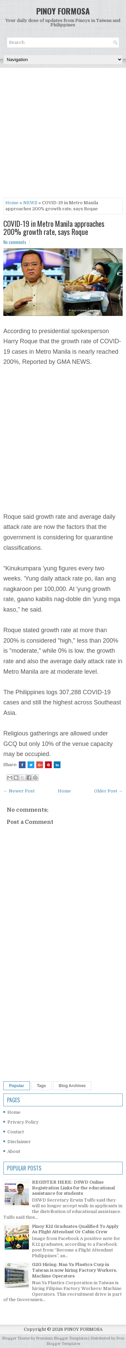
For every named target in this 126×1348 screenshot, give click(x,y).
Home (11, 202)
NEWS (30, 202)
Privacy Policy (23, 1122)
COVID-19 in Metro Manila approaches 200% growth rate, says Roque (53, 227)
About (13, 1151)
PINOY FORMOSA (63, 11)
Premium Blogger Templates (61, 1338)
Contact (15, 1131)
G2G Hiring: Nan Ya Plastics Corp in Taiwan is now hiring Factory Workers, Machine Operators (74, 1270)
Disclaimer (19, 1141)
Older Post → (108, 790)
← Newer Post (19, 790)
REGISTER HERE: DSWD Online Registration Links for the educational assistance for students (73, 1188)
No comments (14, 242)
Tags (41, 1085)
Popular (16, 1085)
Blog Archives (72, 1085)
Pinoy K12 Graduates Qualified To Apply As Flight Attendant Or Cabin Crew (75, 1229)
